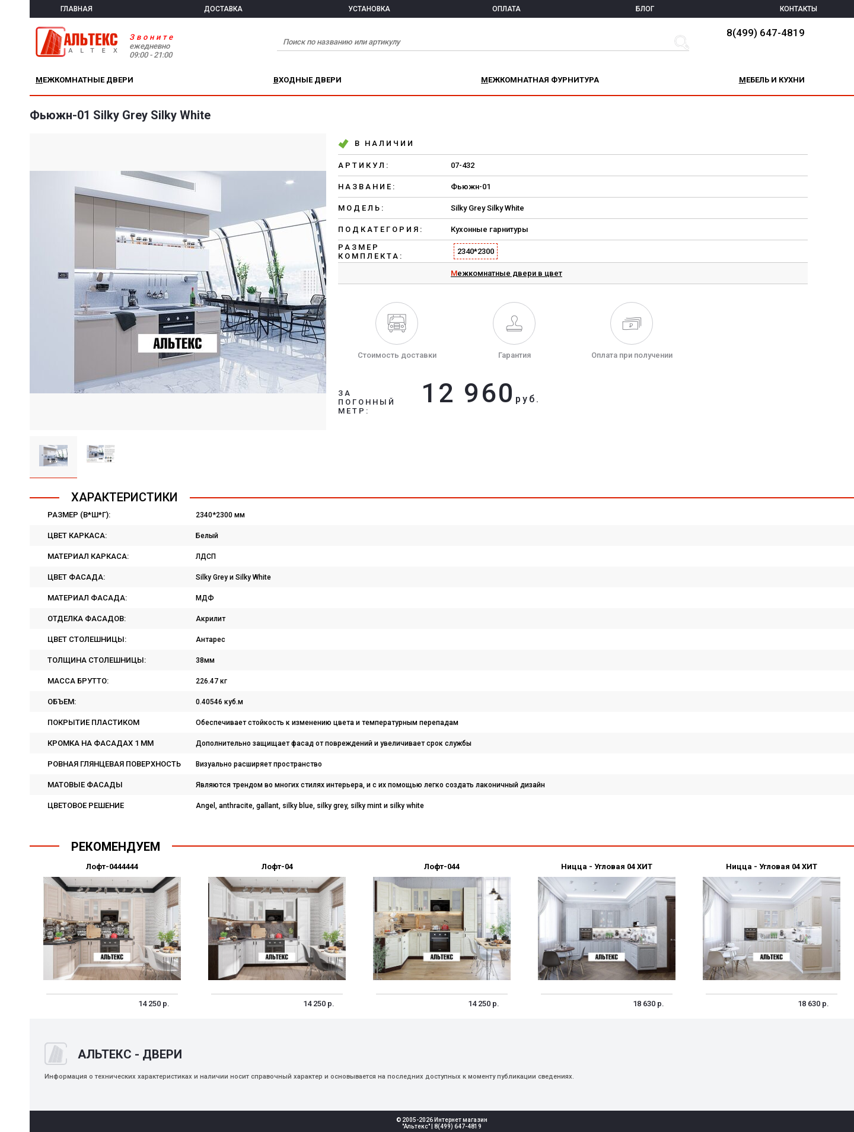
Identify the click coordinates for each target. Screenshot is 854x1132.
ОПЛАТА (506, 9)
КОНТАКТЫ (798, 9)
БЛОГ (645, 9)
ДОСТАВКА (223, 9)
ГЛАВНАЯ (76, 9)
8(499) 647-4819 (765, 33)
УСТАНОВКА (369, 9)
